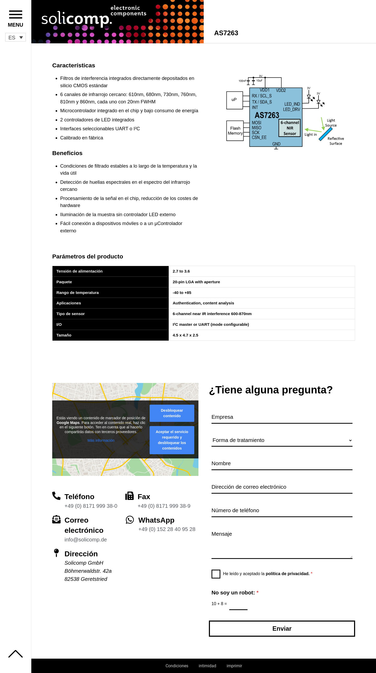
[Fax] (129, 496)
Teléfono (79, 497)
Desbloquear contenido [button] (172, 413)
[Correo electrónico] (56, 519)
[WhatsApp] (129, 519)
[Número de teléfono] (282, 510)
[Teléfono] (56, 496)
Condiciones (177, 665)
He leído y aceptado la (267, 573)
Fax (144, 497)
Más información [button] (100, 440)
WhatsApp (156, 520)
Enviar (281, 628)
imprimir (234, 665)
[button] (15, 37)
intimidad (207, 665)
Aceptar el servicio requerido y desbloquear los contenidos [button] (172, 440)
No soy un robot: (235, 592)
